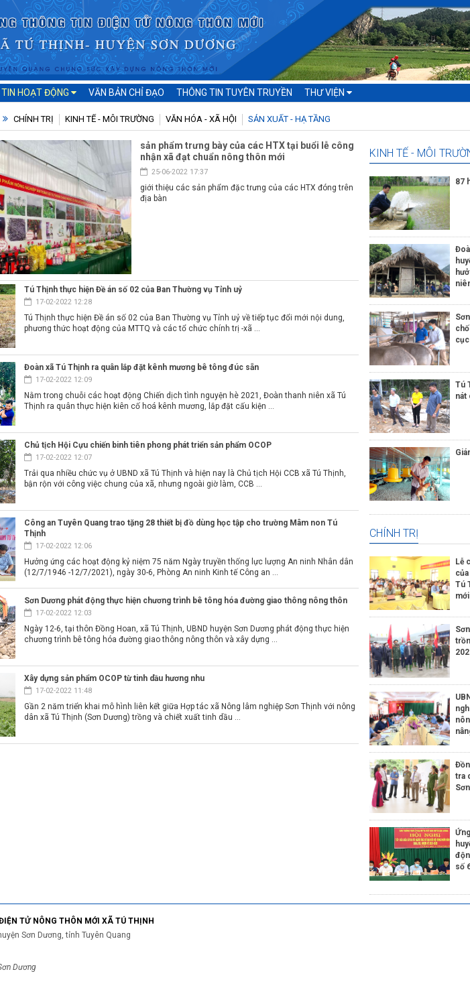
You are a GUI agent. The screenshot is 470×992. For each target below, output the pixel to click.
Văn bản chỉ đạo (126, 92)
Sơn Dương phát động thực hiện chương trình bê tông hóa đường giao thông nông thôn (185, 600)
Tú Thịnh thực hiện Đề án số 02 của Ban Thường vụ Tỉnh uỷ (133, 289)
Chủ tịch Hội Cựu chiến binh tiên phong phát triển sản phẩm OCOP (148, 445)
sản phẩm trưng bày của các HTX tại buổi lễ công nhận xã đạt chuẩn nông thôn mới (247, 151)
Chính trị (33, 119)
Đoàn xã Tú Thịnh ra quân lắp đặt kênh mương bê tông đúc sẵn (141, 367)
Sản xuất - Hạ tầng (289, 119)
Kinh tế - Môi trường (109, 119)
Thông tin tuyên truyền (234, 92)
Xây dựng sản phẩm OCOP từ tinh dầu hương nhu (114, 678)
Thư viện (328, 92)
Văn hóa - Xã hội (201, 119)
